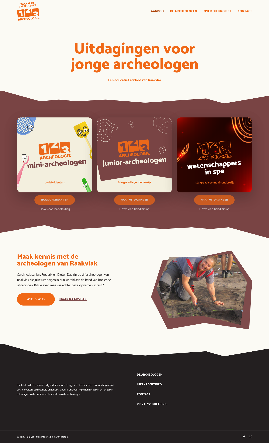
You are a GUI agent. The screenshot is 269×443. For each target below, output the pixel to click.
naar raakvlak (73, 299)
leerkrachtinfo (149, 384)
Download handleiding (55, 209)
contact (143, 394)
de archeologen (149, 374)
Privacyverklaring (152, 404)
